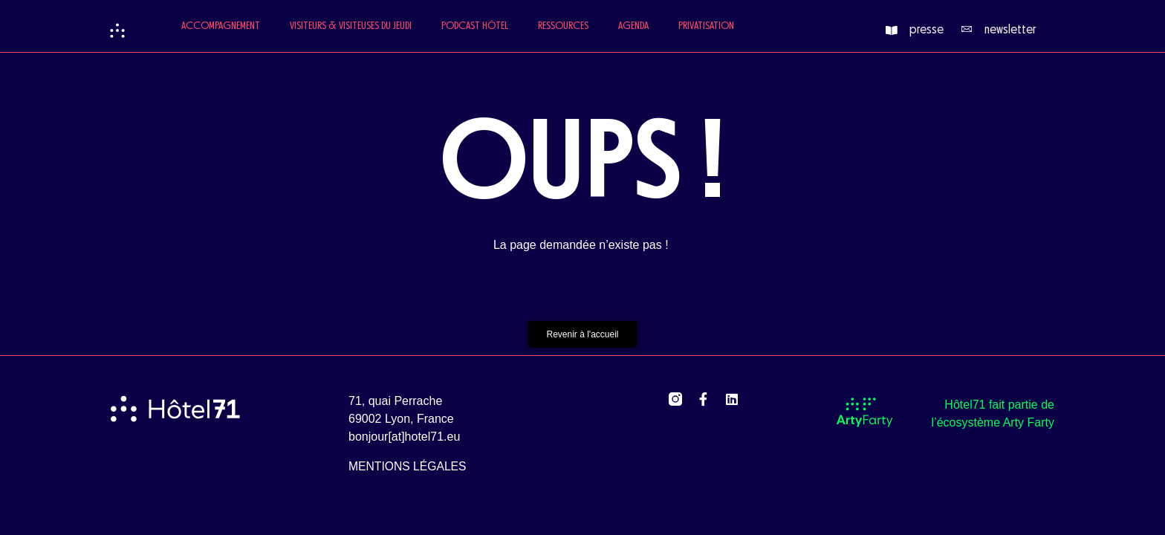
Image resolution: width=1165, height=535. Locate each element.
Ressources (563, 26)
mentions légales (407, 466)
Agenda (633, 26)
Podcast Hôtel (474, 26)
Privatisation (706, 26)
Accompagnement (220, 26)
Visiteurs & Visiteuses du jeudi (351, 26)
